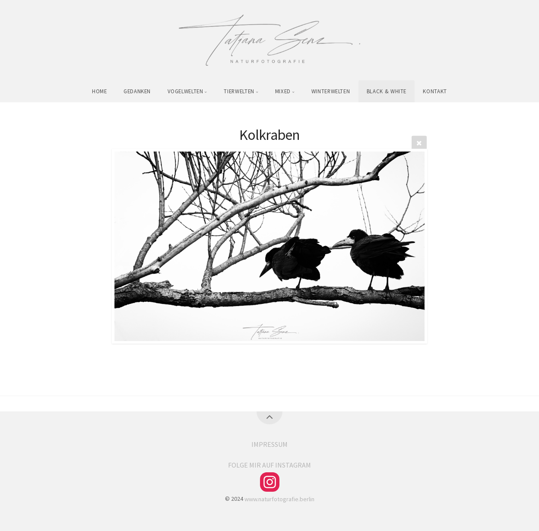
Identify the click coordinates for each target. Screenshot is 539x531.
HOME (99, 91)
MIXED (283, 91)
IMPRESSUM (269, 444)
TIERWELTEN (239, 91)
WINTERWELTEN (330, 91)
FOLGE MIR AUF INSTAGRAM (269, 465)
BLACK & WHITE (386, 91)
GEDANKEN (137, 91)
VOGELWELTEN (185, 91)
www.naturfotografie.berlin (279, 499)
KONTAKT (435, 91)
